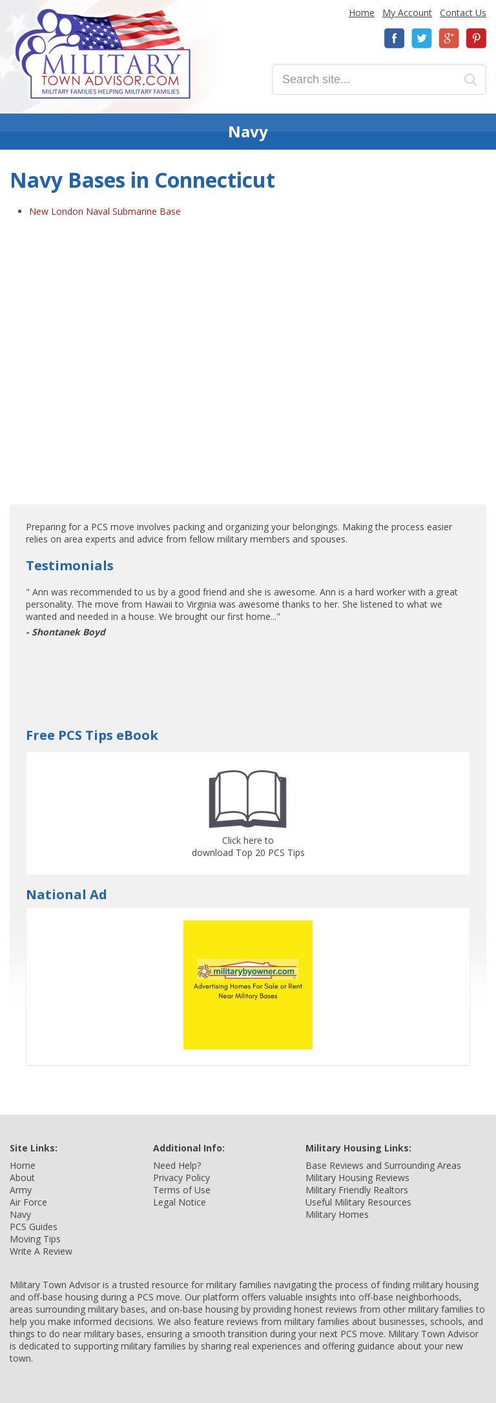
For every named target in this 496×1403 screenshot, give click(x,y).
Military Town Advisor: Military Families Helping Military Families (103, 53)
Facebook (394, 38)
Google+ (449, 38)
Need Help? (177, 1165)
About (22, 1177)
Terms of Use (182, 1190)
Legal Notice (179, 1202)
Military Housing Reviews (357, 1177)
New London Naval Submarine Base (105, 211)
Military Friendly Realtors (356, 1190)
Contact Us (463, 12)
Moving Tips (35, 1239)
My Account (407, 12)
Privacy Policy (181, 1177)
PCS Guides (33, 1226)
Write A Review (41, 1251)
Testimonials (70, 565)
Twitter (421, 38)
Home (362, 12)
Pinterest (476, 38)
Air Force (28, 1202)
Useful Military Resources (358, 1202)
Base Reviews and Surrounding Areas (383, 1165)
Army (21, 1190)
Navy (20, 1214)
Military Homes (337, 1214)
